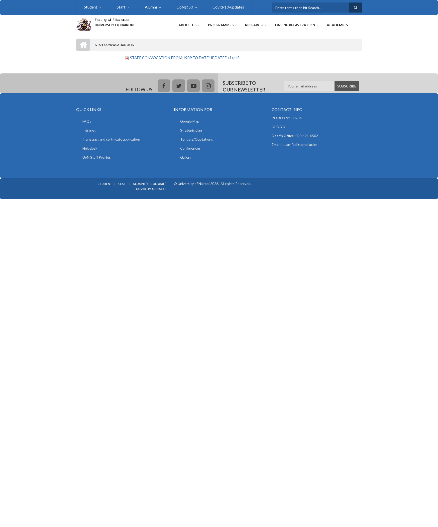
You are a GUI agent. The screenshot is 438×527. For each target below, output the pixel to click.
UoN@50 (184, 7)
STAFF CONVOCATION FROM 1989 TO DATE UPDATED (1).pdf (184, 57)
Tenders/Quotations (196, 139)
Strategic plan (191, 130)
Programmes (221, 25)
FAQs (86, 121)
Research (254, 25)
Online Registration (295, 25)
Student (90, 7)
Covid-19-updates (228, 7)
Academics (337, 25)
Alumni (151, 7)
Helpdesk (89, 148)
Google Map (189, 121)
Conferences (190, 148)
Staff (121, 7)
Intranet (89, 130)
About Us (187, 25)
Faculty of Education (112, 20)
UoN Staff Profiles (96, 157)
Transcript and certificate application (111, 139)
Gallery (185, 157)
